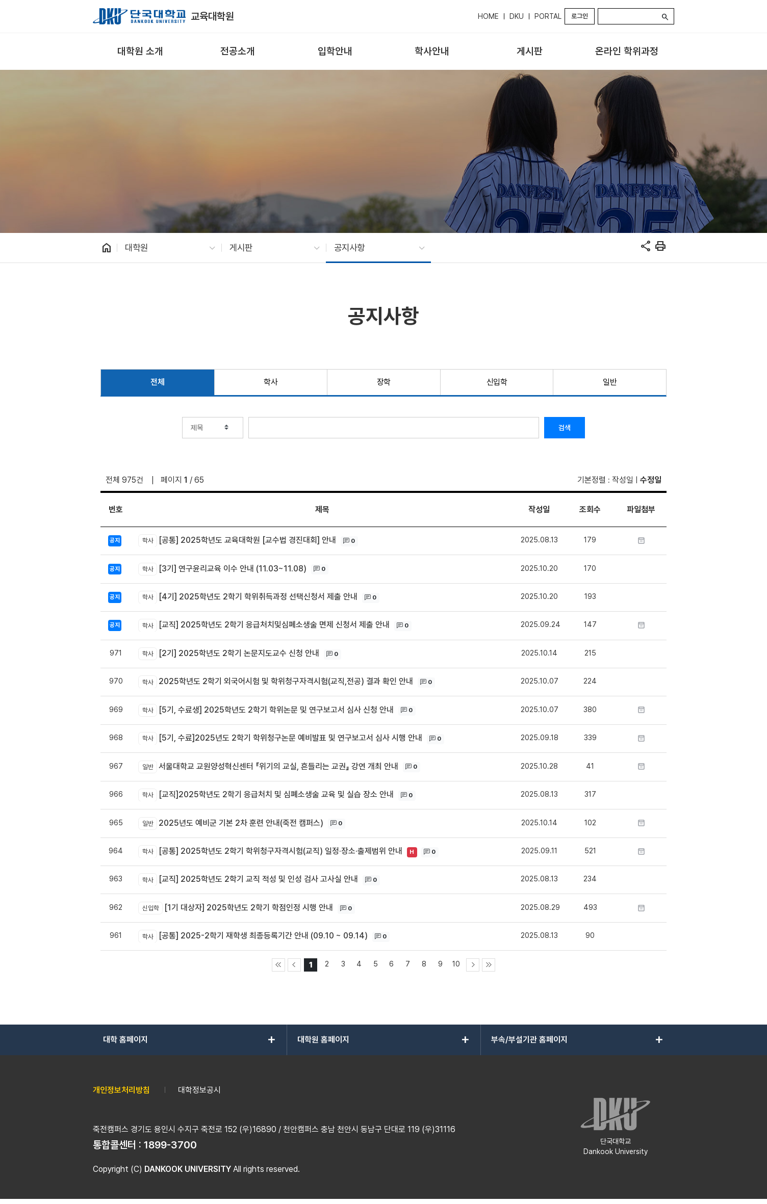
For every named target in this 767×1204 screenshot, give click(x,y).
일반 (610, 382)
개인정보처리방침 (121, 1090)
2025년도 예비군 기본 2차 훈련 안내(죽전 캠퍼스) (230, 823)
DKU (516, 16)
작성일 (622, 480)
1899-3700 (170, 1145)
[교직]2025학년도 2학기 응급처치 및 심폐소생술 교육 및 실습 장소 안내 (265, 795)
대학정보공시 (199, 1090)
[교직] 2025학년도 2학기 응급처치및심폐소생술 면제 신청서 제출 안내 (263, 625)
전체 (157, 382)
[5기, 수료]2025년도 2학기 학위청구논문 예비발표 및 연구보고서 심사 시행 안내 (280, 738)
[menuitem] (140, 52)
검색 (564, 428)
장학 (384, 382)
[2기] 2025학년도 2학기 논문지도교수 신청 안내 (228, 653)
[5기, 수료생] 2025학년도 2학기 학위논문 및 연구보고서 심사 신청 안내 (265, 710)
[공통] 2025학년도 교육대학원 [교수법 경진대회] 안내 (237, 540)
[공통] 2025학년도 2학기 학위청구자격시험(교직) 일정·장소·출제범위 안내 (270, 851)
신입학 (497, 382)
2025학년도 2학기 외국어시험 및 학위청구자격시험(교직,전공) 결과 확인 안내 (275, 681)
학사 (270, 382)
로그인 (579, 16)
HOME (488, 16)
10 (456, 963)
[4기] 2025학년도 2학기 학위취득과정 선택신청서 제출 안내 (247, 597)
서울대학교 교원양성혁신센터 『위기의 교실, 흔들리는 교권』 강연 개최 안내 (268, 767)
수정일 (650, 480)
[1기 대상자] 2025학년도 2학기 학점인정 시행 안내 (235, 908)
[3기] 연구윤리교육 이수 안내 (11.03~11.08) (222, 569)
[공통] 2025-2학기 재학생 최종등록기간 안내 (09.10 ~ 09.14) (252, 936)
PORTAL (547, 16)
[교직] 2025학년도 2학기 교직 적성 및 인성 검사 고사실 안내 (247, 879)
